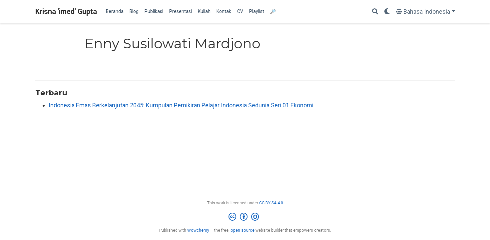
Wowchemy (198, 230)
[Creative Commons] (245, 217)
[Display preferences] (387, 12)
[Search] (375, 12)
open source (242, 230)
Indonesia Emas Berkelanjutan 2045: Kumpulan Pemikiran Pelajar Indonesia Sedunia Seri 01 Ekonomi (181, 105)
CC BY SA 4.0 (271, 203)
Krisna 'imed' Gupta (66, 11)
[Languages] (425, 12)
